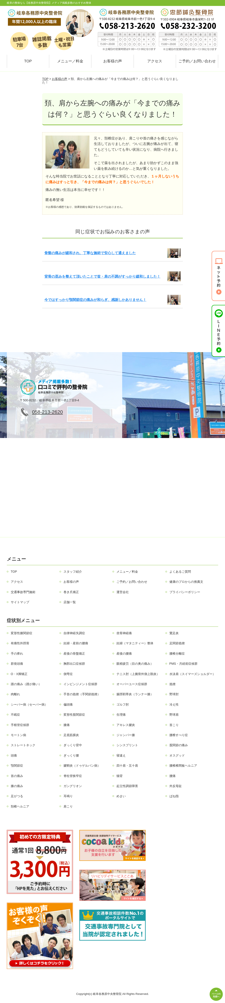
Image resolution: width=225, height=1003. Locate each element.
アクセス (154, 61)
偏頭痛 (68, 704)
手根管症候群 (20, 725)
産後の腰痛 (124, 653)
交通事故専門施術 (23, 592)
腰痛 (172, 776)
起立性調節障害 (127, 786)
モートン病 (18, 735)
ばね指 (174, 796)
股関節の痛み (178, 745)
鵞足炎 (174, 633)
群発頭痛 (17, 663)
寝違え (121, 755)
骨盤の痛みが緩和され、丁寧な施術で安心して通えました (90, 253)
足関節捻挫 (177, 643)
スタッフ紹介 (73, 571)
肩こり (68, 806)
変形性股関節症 (74, 714)
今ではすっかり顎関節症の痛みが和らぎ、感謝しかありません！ (95, 300)
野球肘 (174, 694)
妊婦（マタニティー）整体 (134, 643)
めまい (121, 796)
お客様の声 (112, 61)
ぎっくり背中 (73, 745)
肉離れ (15, 694)
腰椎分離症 (177, 653)
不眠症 (15, 714)
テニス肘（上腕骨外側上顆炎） (138, 674)
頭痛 (14, 755)
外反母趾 (175, 786)
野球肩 (174, 714)
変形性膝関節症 (21, 633)
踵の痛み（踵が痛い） (26, 684)
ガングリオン (73, 786)
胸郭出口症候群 (74, 663)
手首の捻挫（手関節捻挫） (82, 694)
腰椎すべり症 (178, 735)
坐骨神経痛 (124, 633)
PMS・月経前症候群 (183, 663)
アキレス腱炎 (125, 725)
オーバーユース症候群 (131, 684)
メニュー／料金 (70, 61)
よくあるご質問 (180, 571)
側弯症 (68, 674)
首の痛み (17, 776)
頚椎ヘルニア (20, 806)
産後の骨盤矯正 (74, 653)
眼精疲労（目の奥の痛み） (134, 663)
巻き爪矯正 (71, 592)
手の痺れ (17, 653)
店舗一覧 (70, 602)
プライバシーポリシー (184, 592)
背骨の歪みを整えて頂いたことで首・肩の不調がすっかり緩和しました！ (102, 276)
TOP (28, 61)
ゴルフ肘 (122, 704)
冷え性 (174, 704)
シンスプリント (127, 745)
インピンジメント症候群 (80, 684)
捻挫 (172, 684)
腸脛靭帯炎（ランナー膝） (134, 694)
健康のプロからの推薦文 (186, 581)
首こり (174, 725)
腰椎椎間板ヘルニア (183, 765)
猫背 (119, 776)
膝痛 (67, 725)
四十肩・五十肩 (127, 765)
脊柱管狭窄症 (73, 776)
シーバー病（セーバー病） (29, 704)
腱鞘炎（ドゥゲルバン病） (82, 765)
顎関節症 (17, 765)
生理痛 (121, 714)
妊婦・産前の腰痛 (76, 643)
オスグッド (177, 755)
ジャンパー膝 (125, 735)
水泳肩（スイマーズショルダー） (192, 674)
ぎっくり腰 (71, 755)
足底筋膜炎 (71, 735)
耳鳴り (68, 796)
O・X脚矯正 (19, 674)
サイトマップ (20, 602)
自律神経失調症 (74, 633)
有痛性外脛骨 (20, 643)
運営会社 (122, 592)
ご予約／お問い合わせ (197, 61)
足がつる (17, 796)
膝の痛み (17, 786)
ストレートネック (23, 745)
